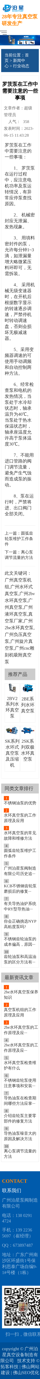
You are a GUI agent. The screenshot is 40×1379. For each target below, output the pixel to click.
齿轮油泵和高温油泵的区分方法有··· (20, 959)
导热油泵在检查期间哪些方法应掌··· (20, 1101)
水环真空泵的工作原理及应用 (20, 818)
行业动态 (21, 66)
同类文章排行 (19, 788)
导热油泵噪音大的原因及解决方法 (20, 1136)
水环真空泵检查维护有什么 (20, 1065)
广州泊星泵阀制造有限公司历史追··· (20, 871)
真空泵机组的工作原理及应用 (20, 1012)
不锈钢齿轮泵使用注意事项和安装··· (20, 1083)
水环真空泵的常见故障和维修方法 (20, 836)
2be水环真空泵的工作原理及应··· (21, 1030)
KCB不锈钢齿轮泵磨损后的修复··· (20, 889)
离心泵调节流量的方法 (20, 1154)
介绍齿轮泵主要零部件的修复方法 (20, 1118)
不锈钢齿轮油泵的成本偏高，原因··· (20, 942)
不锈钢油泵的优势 (20, 803)
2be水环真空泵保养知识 (21, 995)
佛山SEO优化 (26, 1372)
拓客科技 (9, 1366)
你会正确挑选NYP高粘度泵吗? (20, 924)
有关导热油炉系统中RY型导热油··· (20, 906)
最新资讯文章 (19, 977)
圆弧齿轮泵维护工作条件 (19, 538)
